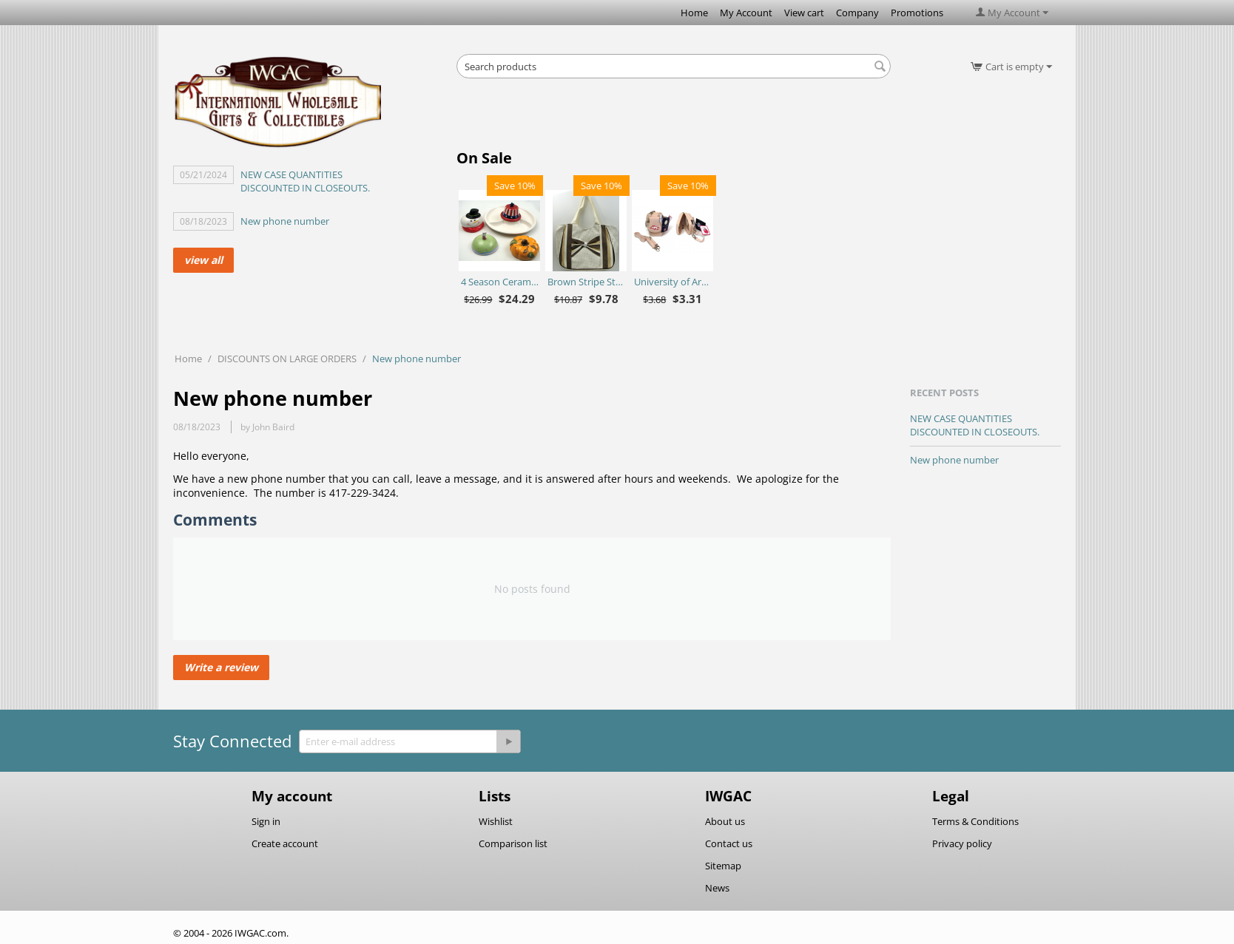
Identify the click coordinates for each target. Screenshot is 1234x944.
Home (694, 12)
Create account (285, 843)
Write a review (221, 667)
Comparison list (513, 843)
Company (857, 12)
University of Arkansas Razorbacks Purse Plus (673, 281)
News (717, 887)
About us (725, 821)
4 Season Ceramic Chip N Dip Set (500, 281)
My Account (746, 12)
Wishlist (496, 821)
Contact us (728, 843)
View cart (804, 12)
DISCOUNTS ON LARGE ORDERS (287, 358)
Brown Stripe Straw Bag (586, 281)
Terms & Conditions (975, 821)
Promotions (917, 12)
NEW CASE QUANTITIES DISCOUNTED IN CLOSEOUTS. (305, 181)
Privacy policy (962, 843)
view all (203, 260)
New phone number (284, 221)
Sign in (266, 821)
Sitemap (723, 865)
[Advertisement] (674, 118)
